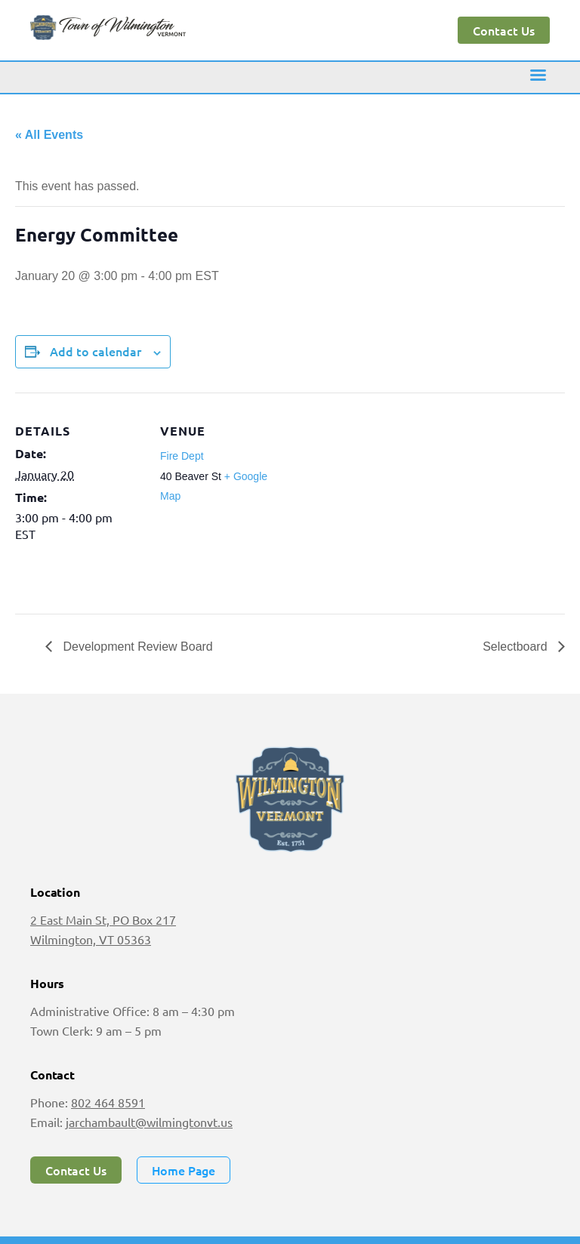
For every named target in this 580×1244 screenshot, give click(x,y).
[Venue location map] (384, 497)
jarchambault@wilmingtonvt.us (149, 1121)
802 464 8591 (108, 1102)
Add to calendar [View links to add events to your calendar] (95, 351)
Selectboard (517, 646)
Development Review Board (136, 646)
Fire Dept (182, 456)
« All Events (49, 134)
